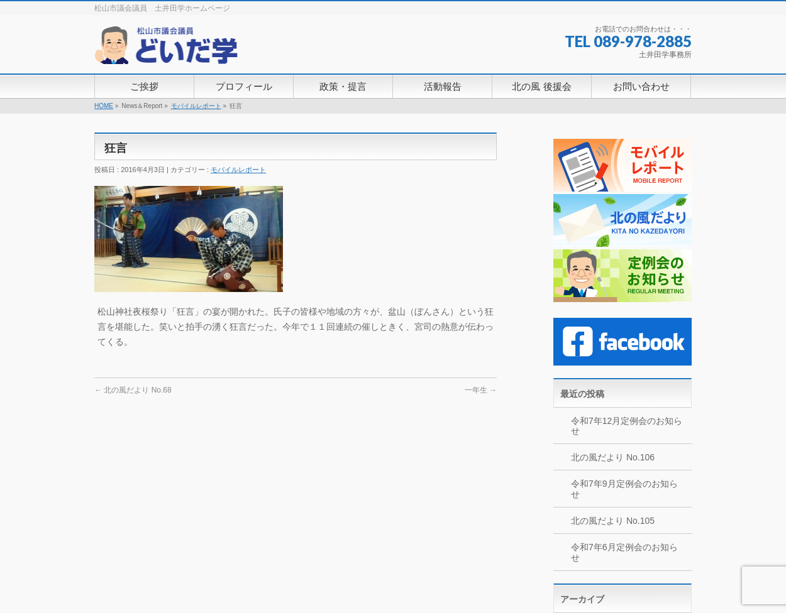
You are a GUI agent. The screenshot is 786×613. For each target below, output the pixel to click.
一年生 (481, 390)
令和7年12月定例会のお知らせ (626, 426)
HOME (103, 105)
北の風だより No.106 (613, 457)
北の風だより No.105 (613, 521)
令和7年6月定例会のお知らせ (624, 552)
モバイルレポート (196, 105)
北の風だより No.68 (133, 390)
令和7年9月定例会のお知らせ (624, 489)
